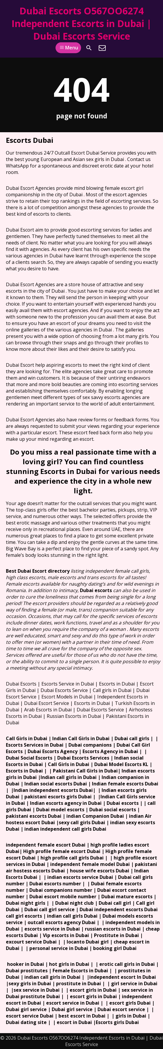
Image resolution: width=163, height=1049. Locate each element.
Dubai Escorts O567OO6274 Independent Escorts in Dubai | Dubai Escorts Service (81, 23)
